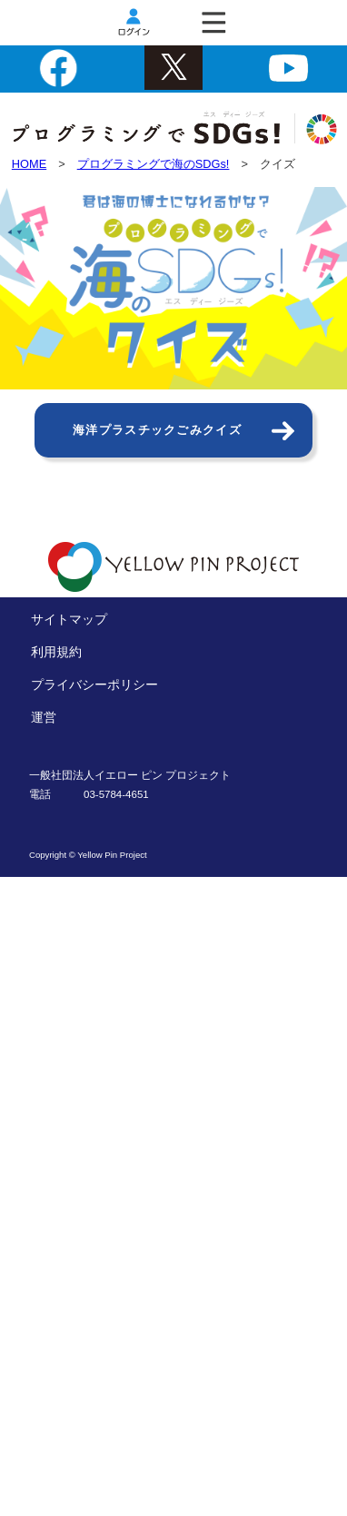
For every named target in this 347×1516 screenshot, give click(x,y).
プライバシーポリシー (94, 684)
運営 (43, 717)
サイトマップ (69, 619)
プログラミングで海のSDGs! (153, 164)
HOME (29, 164)
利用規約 (56, 652)
